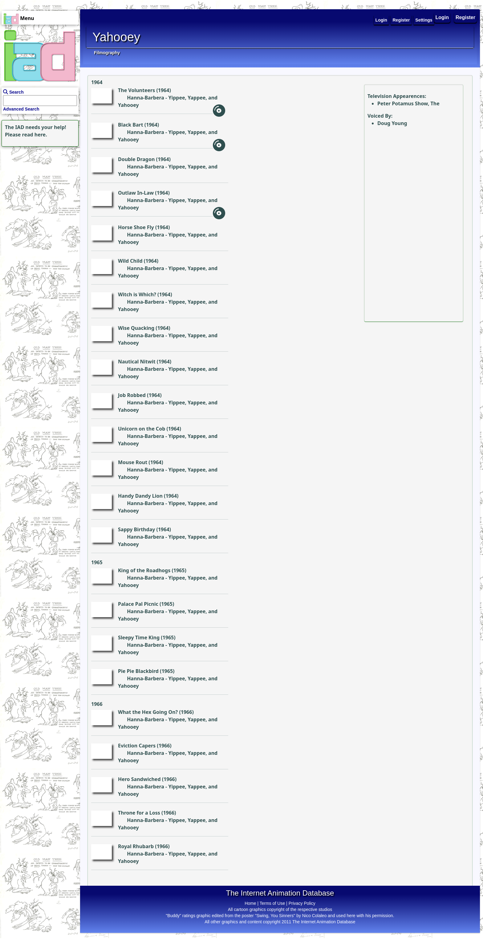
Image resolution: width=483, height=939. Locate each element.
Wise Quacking (136, 328)
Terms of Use (272, 903)
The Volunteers (136, 90)
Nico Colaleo (314, 915)
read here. (34, 134)
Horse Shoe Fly (136, 227)
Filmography (107, 52)
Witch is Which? (137, 294)
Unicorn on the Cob (141, 428)
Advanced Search (21, 109)
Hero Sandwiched (139, 779)
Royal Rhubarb (136, 846)
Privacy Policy (302, 903)
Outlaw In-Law (136, 192)
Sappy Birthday (136, 529)
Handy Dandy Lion (140, 495)
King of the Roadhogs (144, 570)
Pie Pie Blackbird (138, 671)
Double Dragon (136, 159)
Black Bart (130, 124)
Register (465, 17)
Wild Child (130, 260)
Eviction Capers (137, 745)
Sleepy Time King (139, 637)
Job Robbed (132, 395)
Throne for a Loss (139, 812)
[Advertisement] (38, 186)
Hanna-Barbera (145, 97)
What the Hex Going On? (148, 712)
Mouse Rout (132, 462)
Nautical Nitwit (137, 361)
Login (442, 17)
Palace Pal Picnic (138, 604)
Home (250, 903)
